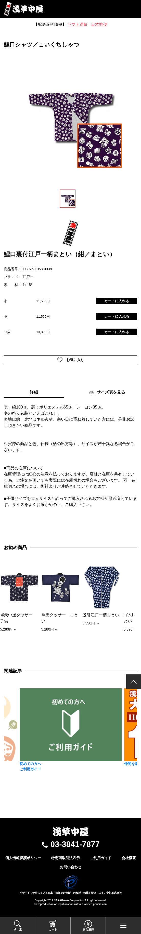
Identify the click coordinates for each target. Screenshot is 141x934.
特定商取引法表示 (65, 858)
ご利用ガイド (100, 858)
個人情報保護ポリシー (23, 858)
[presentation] (5, 609)
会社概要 (129, 858)
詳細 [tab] (34, 392)
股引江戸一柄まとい (100, 615)
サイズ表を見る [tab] (107, 392)
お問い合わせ (70, 867)
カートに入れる (116, 301)
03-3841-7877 (75, 844)
